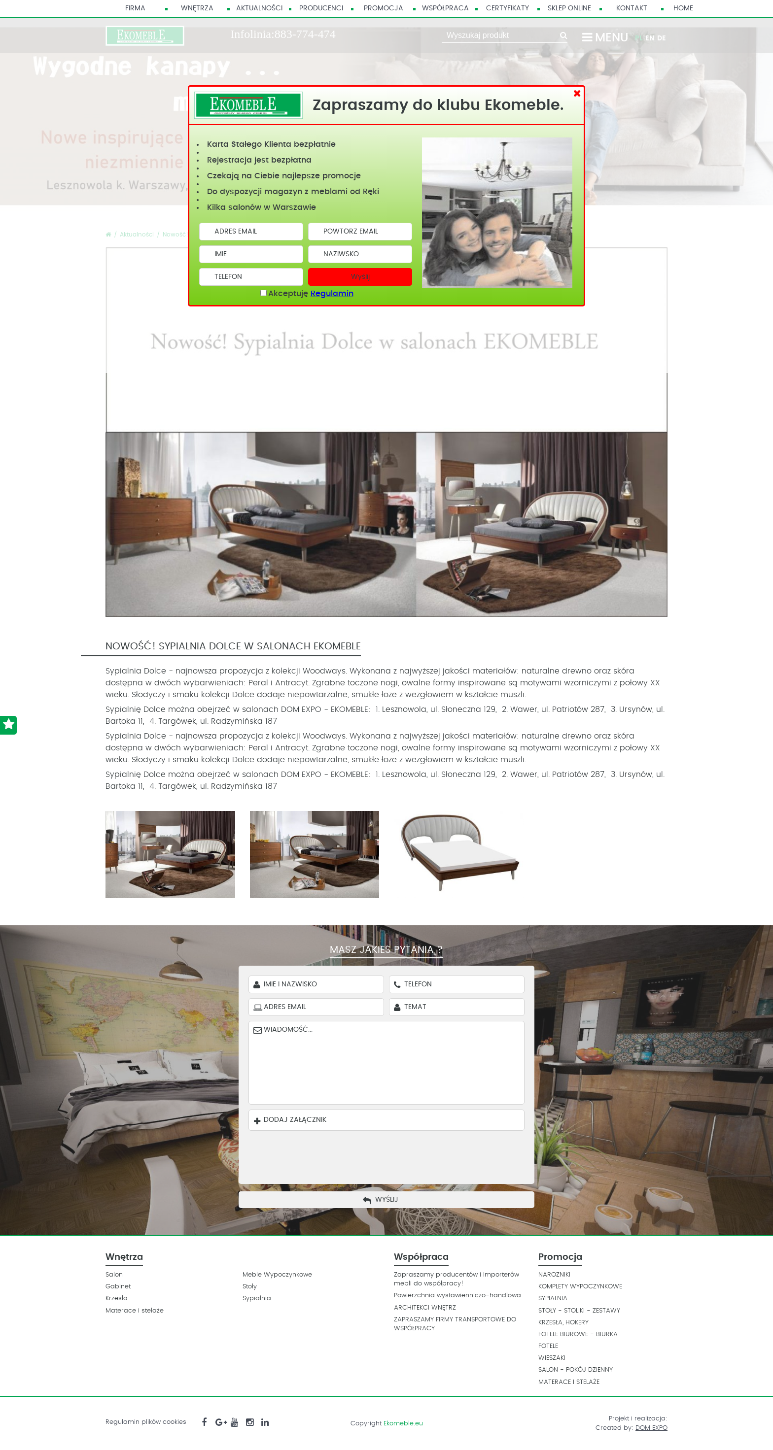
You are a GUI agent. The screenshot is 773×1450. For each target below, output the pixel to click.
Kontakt (631, 8)
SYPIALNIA (552, 1298)
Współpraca (445, 8)
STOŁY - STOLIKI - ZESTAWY (579, 1311)
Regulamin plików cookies (145, 1422)
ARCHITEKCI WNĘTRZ (425, 1308)
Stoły (250, 1286)
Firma (135, 8)
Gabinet (118, 1286)
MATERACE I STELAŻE (568, 1382)
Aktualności (259, 8)
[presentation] (394, 1155)
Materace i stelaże (134, 1311)
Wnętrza (197, 8)
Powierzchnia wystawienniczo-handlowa (457, 1295)
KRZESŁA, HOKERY (563, 1322)
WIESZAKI (551, 1358)
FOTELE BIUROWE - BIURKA (578, 1334)
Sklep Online (569, 8)
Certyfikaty (507, 8)
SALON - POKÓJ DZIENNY (575, 1370)
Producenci (321, 8)
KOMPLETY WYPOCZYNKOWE (580, 1286)
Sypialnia (257, 1298)
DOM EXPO (651, 1428)
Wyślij (360, 276)
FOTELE (548, 1346)
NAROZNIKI (554, 1275)
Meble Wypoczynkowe (277, 1275)
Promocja (383, 8)
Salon (114, 1275)
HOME (683, 8)
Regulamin (332, 294)
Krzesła (116, 1298)
